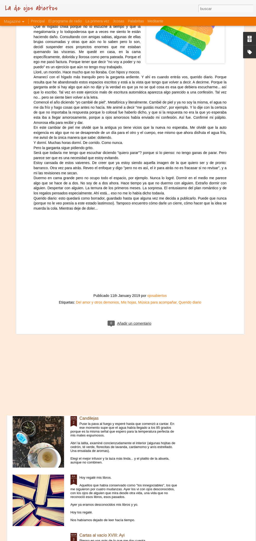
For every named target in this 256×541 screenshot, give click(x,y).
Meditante (155, 21)
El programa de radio (65, 21)
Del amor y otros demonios (97, 241)
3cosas (118, 21)
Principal (38, 21)
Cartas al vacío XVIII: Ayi (102, 535)
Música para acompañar (157, 241)
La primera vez (97, 21)
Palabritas (136, 21)
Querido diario (190, 241)
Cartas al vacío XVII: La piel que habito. (116, 301)
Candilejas (89, 418)
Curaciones (90, 360)
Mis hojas (128, 241)
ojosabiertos (157, 234)
